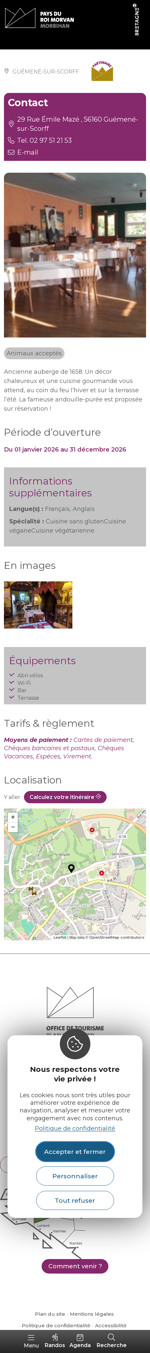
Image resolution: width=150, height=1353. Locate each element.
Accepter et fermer (75, 1152)
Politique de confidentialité (75, 1128)
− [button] (13, 827)
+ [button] (13, 817)
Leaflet (60, 937)
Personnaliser (75, 1176)
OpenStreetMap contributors (116, 937)
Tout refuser (75, 1200)
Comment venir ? (75, 1266)
